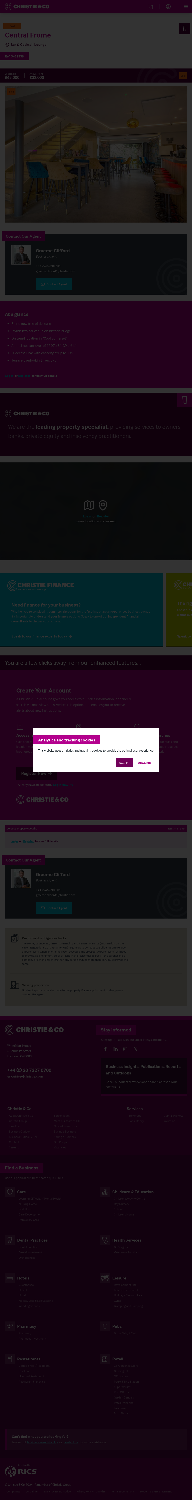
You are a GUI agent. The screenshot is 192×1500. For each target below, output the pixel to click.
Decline (144, 763)
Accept (124, 763)
